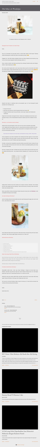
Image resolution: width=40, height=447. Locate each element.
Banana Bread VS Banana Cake (12, 395)
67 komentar (7, 441)
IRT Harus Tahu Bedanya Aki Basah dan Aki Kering (19, 354)
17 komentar (7, 401)
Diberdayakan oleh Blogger (20, 444)
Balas (5, 308)
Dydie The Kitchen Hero (8, 1)
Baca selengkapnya (35, 365)
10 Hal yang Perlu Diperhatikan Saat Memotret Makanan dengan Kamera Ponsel (18, 432)
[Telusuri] (34, 1)
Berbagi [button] (3, 365)
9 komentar (7, 365)
